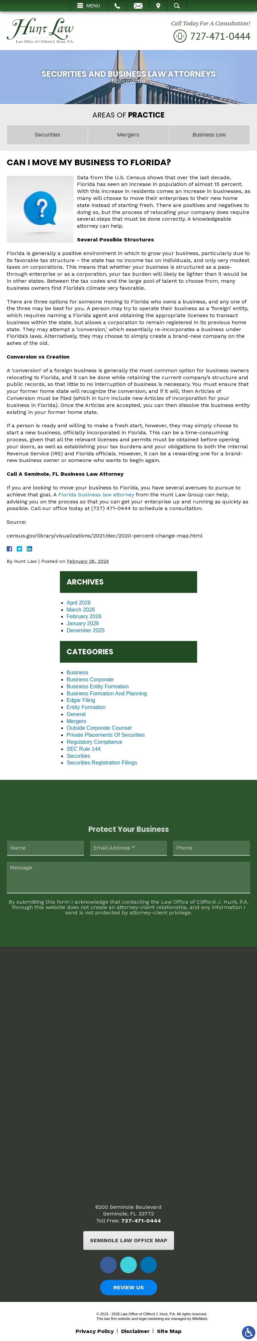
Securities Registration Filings (102, 762)
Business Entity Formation (98, 686)
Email (138, 5)
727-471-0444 (141, 1220)
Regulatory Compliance (94, 742)
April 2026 (79, 603)
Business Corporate (90, 679)
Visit (158, 5)
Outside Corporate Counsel (99, 728)
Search (176, 5)
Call (117, 5)
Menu (93, 5)
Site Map (169, 1331)
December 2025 (86, 630)
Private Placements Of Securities (106, 735)
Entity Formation (86, 707)
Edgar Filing (81, 700)
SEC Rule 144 (83, 749)
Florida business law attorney (96, 494)
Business (77, 672)
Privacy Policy (95, 1331)
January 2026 (83, 623)
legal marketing (151, 1319)
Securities (78, 756)
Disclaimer (135, 1331)
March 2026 (81, 610)
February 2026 (84, 616)
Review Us (128, 1287)
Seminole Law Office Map (128, 1240)
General (76, 714)
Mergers (76, 721)
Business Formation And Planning (107, 693)
